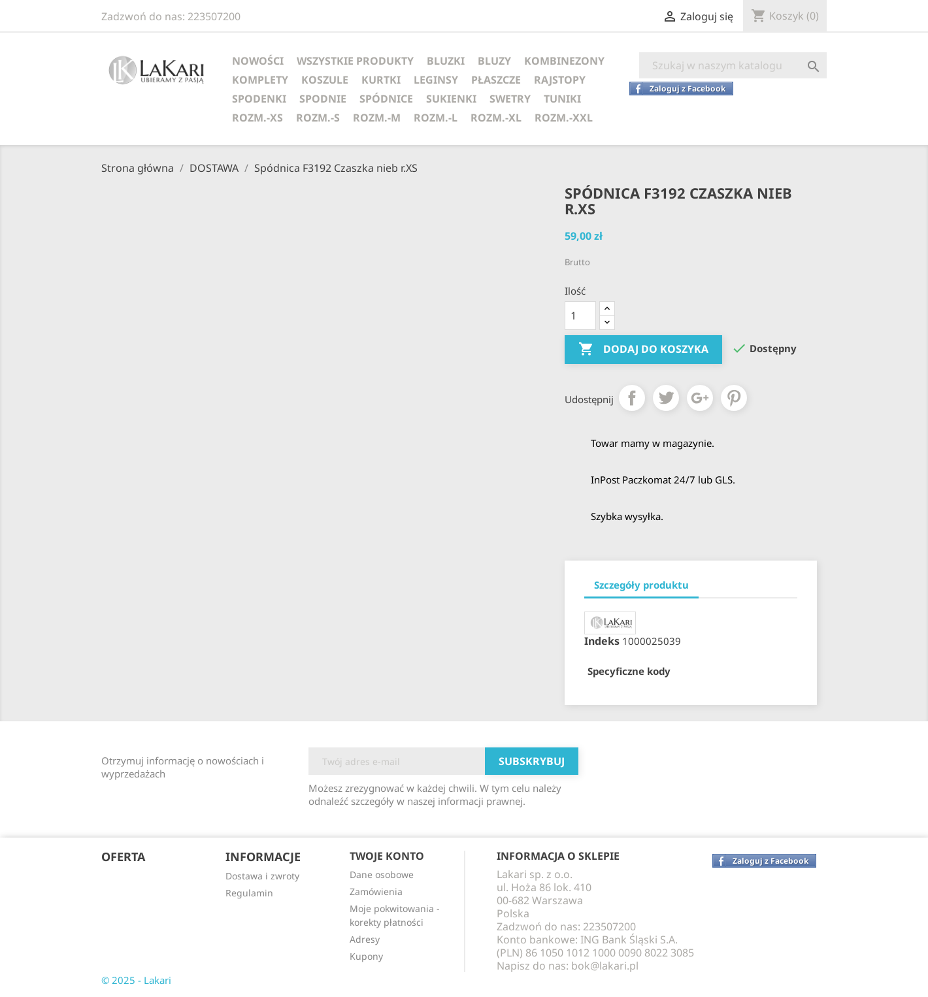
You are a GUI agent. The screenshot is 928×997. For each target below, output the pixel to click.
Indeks (602, 640)
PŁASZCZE (496, 80)
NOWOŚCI (258, 61)
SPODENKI (259, 98)
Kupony (366, 956)
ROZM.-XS (257, 117)
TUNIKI (562, 98)
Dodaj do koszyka (643, 349)
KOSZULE (324, 80)
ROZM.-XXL (564, 117)
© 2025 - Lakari (136, 980)
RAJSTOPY (560, 80)
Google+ (700, 398)
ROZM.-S (318, 117)
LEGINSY (436, 80)
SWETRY (510, 98)
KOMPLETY (260, 80)
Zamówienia (376, 891)
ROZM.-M (377, 117)
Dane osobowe (382, 874)
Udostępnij (632, 398)
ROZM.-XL (496, 117)
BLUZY (494, 61)
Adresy (365, 939)
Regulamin (249, 893)
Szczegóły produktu (641, 584)
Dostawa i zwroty (262, 876)
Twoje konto (387, 856)
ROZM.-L (435, 117)
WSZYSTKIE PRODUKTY (355, 61)
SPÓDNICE (386, 98)
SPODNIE (322, 98)
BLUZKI (446, 61)
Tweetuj (666, 398)
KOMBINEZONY (564, 61)
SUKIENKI (451, 98)
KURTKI (381, 80)
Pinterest (734, 398)
